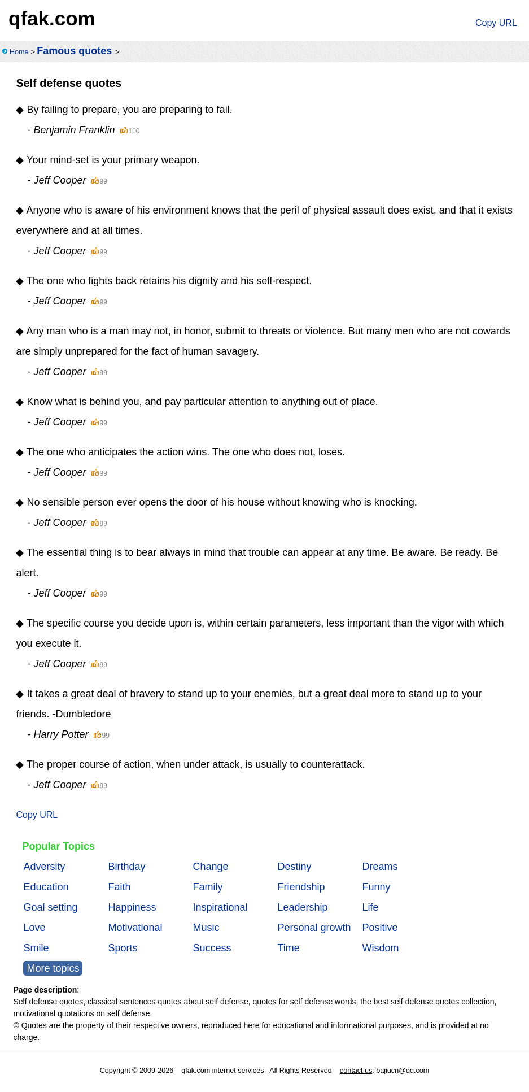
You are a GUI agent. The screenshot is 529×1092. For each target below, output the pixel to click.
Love (34, 927)
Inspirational (220, 907)
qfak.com (51, 18)
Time (288, 948)
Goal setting (50, 907)
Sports (122, 948)
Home (19, 52)
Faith (119, 887)
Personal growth (314, 927)
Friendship (301, 887)
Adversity (44, 866)
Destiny (294, 866)
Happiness (132, 907)
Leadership (302, 907)
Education (45, 887)
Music (206, 927)
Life (370, 907)
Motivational (135, 927)
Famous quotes (74, 50)
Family (207, 887)
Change (210, 866)
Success (212, 948)
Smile (36, 948)
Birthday (126, 866)
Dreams (379, 866)
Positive (379, 927)
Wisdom (380, 948)
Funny (376, 887)
